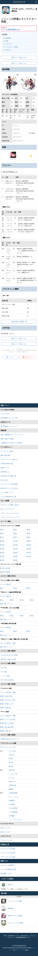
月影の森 (11, 770)
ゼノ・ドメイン (14, 797)
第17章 (15, 549)
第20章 (15, 552)
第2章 (15, 530)
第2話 (15, 588)
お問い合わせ (24, 935)
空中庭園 (11, 816)
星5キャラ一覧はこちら (19, 57)
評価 (6, 41)
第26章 (15, 560)
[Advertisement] (19, 381)
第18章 (29, 549)
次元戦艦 (11, 804)
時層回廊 (11, 800)
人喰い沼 (11, 755)
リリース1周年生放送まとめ (11, 29)
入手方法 (8, 50)
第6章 (28, 533)
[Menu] (1, 2)
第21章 (29, 552)
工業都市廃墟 (13, 793)
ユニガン (11, 778)
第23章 (15, 556)
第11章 (15, 541)
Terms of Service (20, 950)
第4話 (32, 600)
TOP (5, 935)
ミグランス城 (13, 774)
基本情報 (8, 38)
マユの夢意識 (13, 812)
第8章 (15, 537)
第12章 (29, 541)
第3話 (28, 588)
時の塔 (11, 758)
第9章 (28, 537)
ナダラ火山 (12, 751)
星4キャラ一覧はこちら (19, 63)
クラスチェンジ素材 (11, 47)
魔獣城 (11, 789)
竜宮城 (11, 766)
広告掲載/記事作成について (23, 937)
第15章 (29, 545)
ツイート (10, 357)
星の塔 (11, 762)
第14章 (15, 545)
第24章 (29, 556)
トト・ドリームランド (16, 819)
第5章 (15, 533)
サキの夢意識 (13, 808)
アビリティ (8, 44)
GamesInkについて (13, 935)
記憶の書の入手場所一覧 (19, 321)
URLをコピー (28, 357)
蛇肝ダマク (12, 781)
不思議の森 (12, 785)
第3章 (28, 530)
